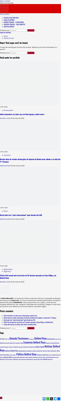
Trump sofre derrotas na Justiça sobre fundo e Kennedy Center (20, 324)
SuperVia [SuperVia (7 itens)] (26, 357)
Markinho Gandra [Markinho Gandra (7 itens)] (32, 347)
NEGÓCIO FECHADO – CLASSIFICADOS (14, 22)
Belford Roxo (8, 269)
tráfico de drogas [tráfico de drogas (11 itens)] (42, 357)
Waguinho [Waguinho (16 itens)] (45, 359)
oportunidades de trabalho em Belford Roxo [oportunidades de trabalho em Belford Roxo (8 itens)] (34, 351)
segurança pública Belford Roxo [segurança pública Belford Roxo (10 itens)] (19, 357)
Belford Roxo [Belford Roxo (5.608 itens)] (40, 338)
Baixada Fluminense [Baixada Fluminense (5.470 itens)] (19, 338)
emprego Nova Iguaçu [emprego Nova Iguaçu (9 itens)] (4, 347)
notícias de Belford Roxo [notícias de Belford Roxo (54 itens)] (11, 351)
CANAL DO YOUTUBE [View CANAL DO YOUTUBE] (5, 32)
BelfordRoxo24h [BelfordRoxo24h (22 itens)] (50, 339)
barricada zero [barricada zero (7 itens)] (31, 339)
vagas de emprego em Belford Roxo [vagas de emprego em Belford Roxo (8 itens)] (11, 359)
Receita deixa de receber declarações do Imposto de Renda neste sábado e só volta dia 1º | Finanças (30, 318)
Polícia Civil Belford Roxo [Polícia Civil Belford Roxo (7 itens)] (52, 351)
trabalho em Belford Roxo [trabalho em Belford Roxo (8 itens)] (33, 357)
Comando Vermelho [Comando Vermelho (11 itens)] (19, 343)
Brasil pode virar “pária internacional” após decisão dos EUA (21, 215)
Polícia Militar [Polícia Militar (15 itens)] (7, 355)
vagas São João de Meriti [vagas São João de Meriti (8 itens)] (38, 359)
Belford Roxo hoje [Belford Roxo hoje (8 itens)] (3, 343)
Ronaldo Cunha (5, 118)
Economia (7, 155)
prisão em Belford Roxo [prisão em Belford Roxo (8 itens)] (53, 355)
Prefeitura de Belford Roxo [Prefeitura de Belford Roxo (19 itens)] (43, 355)
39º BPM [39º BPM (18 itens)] (2, 339)
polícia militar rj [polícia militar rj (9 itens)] (13, 355)
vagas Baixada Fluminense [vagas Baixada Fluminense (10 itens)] (51, 357)
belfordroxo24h (5, 166)
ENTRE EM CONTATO (9, 27)
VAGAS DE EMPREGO (9, 20)
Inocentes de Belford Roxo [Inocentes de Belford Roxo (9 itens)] (24, 347)
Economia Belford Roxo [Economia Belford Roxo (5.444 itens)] (34, 342)
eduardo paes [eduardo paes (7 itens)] (48, 343)
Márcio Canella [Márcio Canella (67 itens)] (40, 347)
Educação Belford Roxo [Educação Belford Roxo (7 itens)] (55, 343)
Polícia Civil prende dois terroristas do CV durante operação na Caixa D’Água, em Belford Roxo (28, 322)
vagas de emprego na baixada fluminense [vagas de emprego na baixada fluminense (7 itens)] (26, 359)
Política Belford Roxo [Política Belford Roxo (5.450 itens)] (26, 354)
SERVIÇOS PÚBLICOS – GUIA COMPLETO (14, 24)
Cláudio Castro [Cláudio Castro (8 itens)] (12, 343)
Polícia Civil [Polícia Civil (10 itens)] (44, 351)
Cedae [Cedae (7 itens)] (8, 343)
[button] (5, 14)
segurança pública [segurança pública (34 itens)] (7, 357)
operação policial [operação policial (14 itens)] (22, 351)
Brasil (5, 211)
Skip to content (5, 1)
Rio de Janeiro (8, 110)
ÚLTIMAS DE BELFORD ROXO (11, 18)
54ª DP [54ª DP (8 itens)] (5, 339)
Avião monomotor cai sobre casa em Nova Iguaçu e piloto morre (22, 114)
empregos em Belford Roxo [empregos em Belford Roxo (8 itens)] (14, 347)
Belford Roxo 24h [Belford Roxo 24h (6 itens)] (58, 339)
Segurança (7, 271)
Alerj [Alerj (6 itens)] (8, 339)
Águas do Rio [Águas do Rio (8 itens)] (50, 359)
